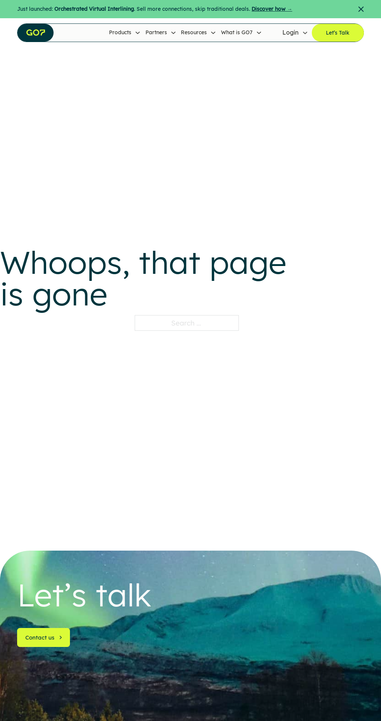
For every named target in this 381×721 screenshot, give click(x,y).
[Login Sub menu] (305, 32)
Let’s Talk (337, 32)
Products (120, 32)
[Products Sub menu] (137, 32)
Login (290, 32)
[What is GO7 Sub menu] (259, 32)
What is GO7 (237, 32)
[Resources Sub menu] (213, 32)
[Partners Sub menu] (173, 32)
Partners (156, 32)
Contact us (44, 637)
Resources (194, 32)
